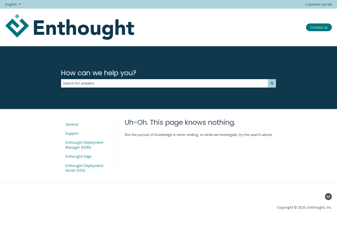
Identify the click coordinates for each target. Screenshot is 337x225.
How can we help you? (98, 73)
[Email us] (328, 196)
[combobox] (164, 83)
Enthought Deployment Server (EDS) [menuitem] (84, 168)
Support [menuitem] (72, 133)
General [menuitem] (71, 124)
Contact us (319, 27)
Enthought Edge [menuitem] (78, 156)
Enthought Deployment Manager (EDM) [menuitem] (84, 144)
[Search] (272, 83)
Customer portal (318, 4)
